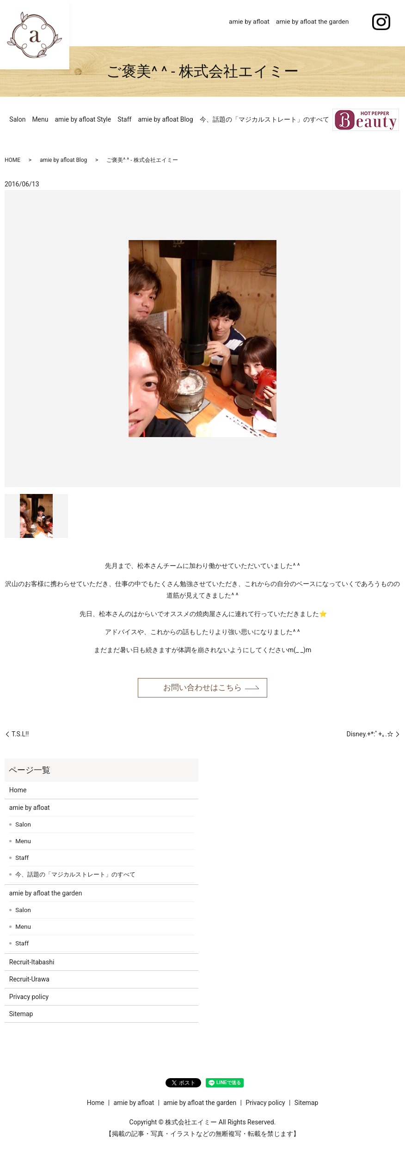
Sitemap (21, 1015)
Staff (124, 119)
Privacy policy (29, 998)
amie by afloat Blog (165, 119)
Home (213, 22)
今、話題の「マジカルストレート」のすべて (264, 119)
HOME (12, 160)
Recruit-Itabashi (32, 963)
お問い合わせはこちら (202, 688)
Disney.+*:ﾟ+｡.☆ (370, 735)
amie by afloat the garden (312, 22)
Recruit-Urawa (29, 980)
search (359, 23)
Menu (40, 119)
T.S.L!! (20, 735)
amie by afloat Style (83, 119)
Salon (17, 119)
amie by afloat (249, 22)
